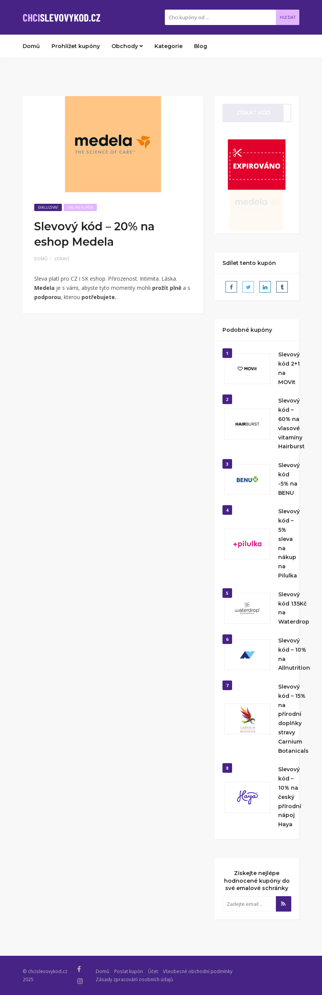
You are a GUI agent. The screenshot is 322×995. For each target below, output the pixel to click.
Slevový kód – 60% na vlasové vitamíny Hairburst (291, 423)
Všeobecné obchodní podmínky (197, 971)
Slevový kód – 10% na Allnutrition (294, 654)
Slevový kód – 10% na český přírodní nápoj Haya (289, 797)
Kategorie (168, 46)
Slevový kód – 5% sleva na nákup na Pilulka (289, 543)
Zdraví (61, 258)
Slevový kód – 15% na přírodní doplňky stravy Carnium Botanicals (293, 718)
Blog (200, 46)
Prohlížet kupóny (75, 46)
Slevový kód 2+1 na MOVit (289, 368)
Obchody (127, 46)
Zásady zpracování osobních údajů (134, 979)
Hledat (287, 17)
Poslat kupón (128, 971)
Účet (153, 971)
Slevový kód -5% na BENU (289, 479)
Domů (31, 46)
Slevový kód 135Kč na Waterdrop (293, 608)
